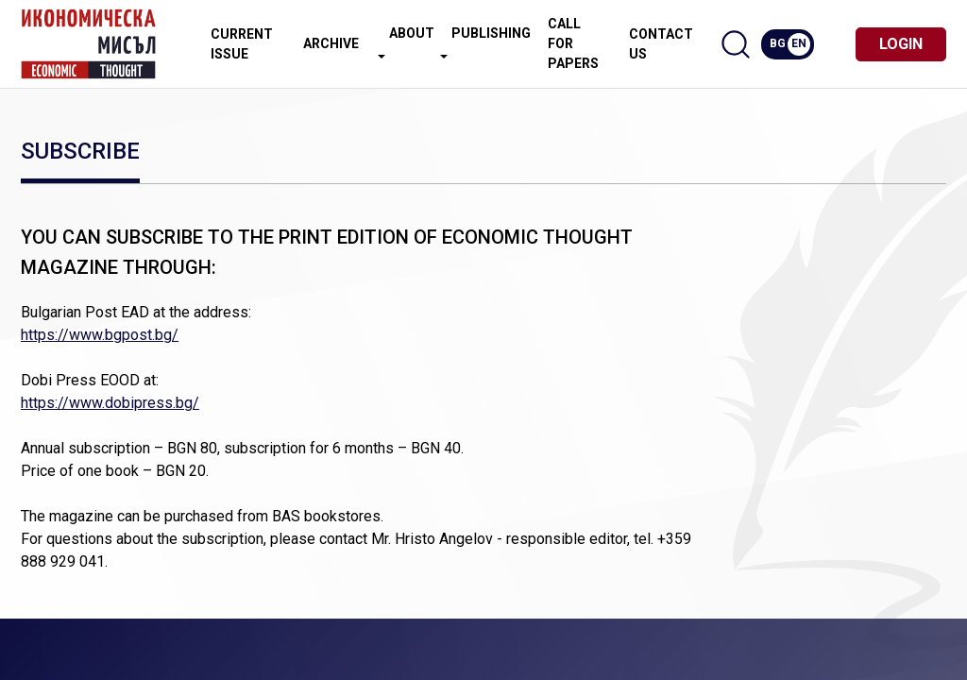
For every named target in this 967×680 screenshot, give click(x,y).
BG (778, 43)
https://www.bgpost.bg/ (99, 335)
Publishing (485, 42)
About (406, 42)
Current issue (242, 43)
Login (901, 44)
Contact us (661, 43)
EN (798, 43)
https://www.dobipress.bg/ (110, 403)
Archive (331, 43)
